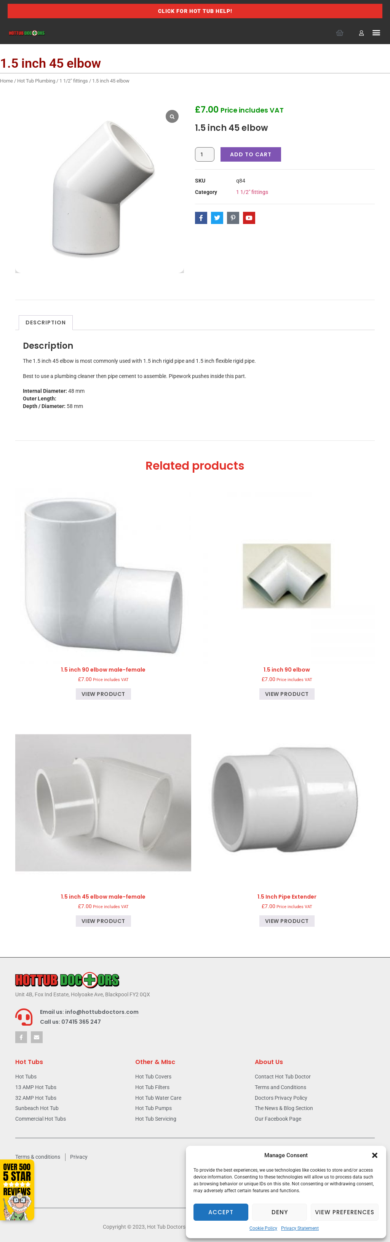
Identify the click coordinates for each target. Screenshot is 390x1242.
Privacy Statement (300, 1228)
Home (6, 81)
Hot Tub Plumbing (36, 81)
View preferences (344, 1212)
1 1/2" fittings (73, 81)
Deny (280, 1212)
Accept (220, 1212)
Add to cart (251, 154)
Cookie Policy (263, 1228)
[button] (375, 1155)
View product (103, 694)
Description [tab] (46, 322)
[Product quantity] (204, 154)
